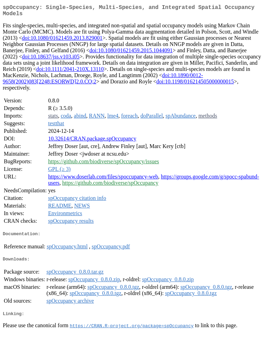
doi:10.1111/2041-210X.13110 (70, 72)
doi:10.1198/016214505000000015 (195, 84)
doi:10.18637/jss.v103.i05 (51, 59)
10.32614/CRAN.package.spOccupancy (92, 141)
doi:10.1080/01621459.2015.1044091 (131, 53)
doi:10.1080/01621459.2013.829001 (62, 41)
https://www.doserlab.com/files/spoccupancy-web (103, 179)
